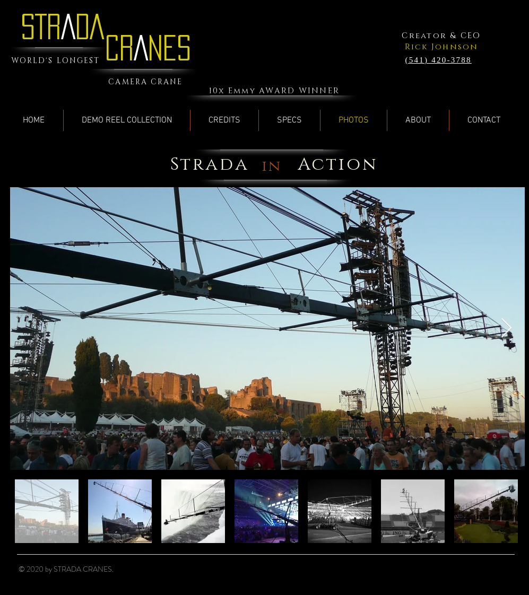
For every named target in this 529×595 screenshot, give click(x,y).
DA (89, 26)
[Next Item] (506, 328)
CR (119, 47)
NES (169, 47)
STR (41, 26)
